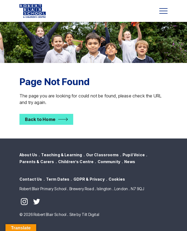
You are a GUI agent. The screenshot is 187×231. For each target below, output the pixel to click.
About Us (28, 154)
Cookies (117, 179)
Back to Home (40, 119)
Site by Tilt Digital (84, 214)
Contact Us (30, 179)
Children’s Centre (76, 161)
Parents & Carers (36, 161)
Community (109, 161)
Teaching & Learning (61, 154)
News (129, 161)
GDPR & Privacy (89, 179)
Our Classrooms (102, 154)
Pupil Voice (134, 154)
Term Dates (58, 179)
